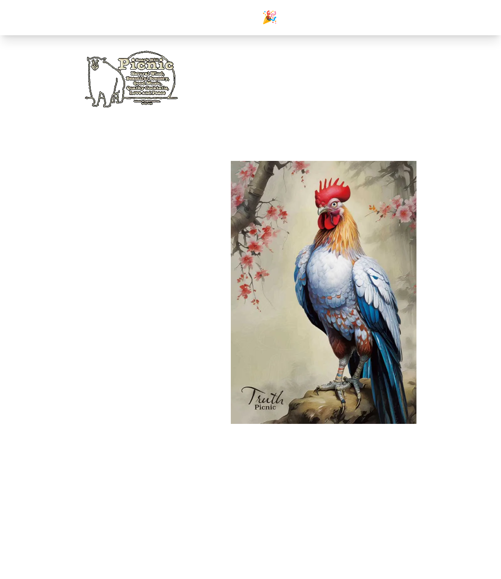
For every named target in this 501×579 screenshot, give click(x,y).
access (380, 104)
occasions (332, 104)
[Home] (131, 78)
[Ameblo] (409, 81)
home (281, 104)
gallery (304, 104)
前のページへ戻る (251, 462)
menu (358, 104)
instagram (101, 527)
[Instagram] (390, 81)
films (96, 507)
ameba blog (104, 517)
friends (404, 104)
